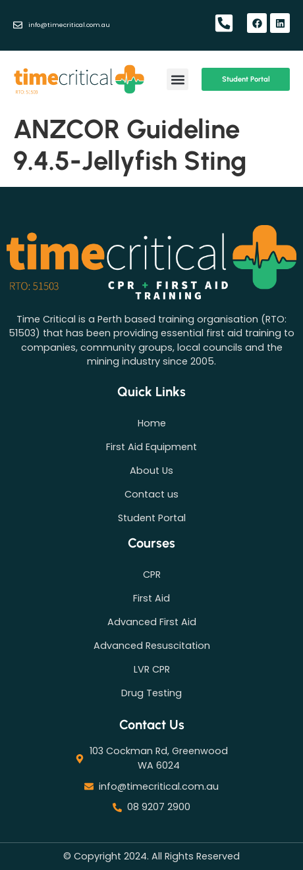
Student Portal (152, 518)
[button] (177, 79)
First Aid (151, 598)
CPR (152, 574)
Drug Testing (151, 693)
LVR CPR (152, 669)
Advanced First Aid (151, 621)
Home (152, 423)
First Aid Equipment (151, 446)
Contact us (151, 494)
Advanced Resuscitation (152, 645)
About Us (151, 470)
